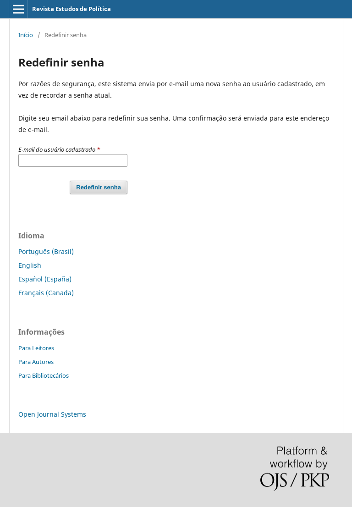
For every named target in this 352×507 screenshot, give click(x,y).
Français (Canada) (46, 292)
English (29, 265)
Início (25, 35)
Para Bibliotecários (43, 375)
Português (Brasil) (46, 251)
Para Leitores (36, 348)
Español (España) (45, 279)
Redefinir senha (98, 187)
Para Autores (36, 362)
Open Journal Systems (52, 414)
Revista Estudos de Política (71, 9)
